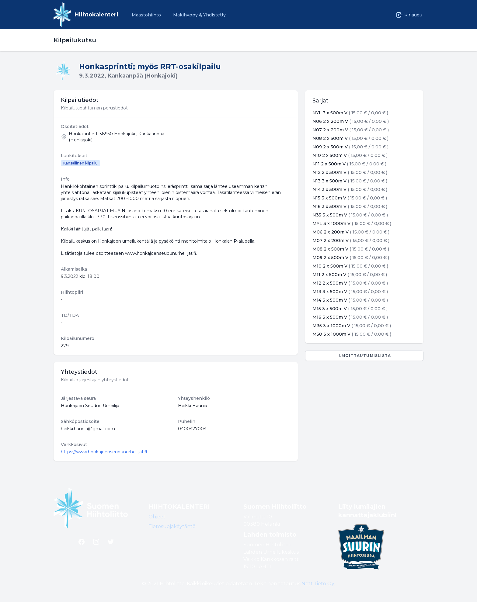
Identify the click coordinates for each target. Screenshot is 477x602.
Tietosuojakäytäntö (172, 526)
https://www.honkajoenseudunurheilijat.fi (104, 452)
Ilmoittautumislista (364, 355)
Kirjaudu (409, 15)
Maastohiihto (146, 15)
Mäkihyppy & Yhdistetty (199, 15)
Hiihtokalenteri (96, 14)
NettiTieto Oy (317, 583)
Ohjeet (156, 517)
